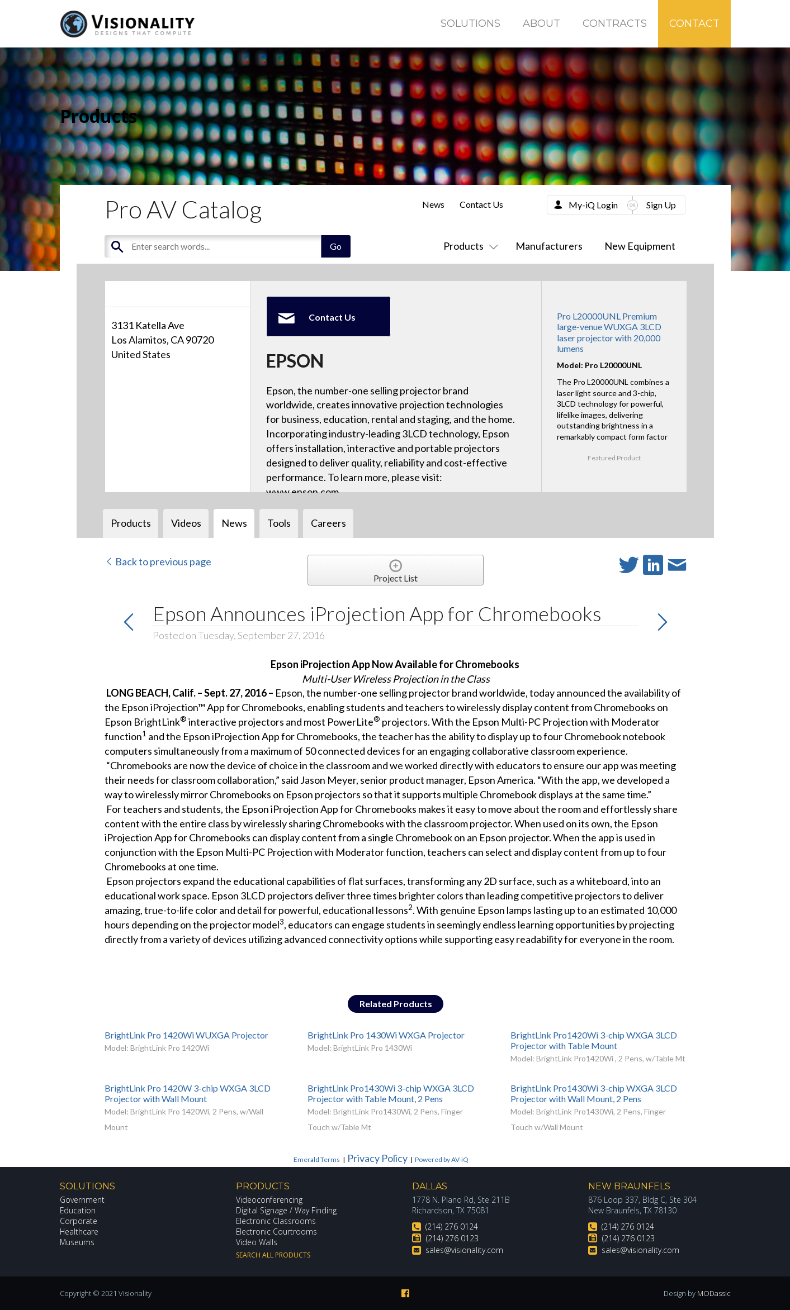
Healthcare (79, 1231)
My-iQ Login (593, 204)
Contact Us (481, 204)
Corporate (78, 1221)
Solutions (470, 23)
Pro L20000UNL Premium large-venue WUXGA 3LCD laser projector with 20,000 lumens (609, 332)
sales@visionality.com (464, 1250)
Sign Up (661, 204)
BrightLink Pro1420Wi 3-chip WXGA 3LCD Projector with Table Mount (593, 1040)
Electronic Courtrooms (277, 1231)
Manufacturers (549, 246)
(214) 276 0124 (451, 1226)
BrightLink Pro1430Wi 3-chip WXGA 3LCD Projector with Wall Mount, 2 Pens (593, 1093)
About (541, 23)
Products (468, 246)
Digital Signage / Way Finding (286, 1210)
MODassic (714, 1293)
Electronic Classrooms (276, 1221)
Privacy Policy (377, 1158)
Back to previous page (158, 561)
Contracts (615, 23)
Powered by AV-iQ (442, 1159)
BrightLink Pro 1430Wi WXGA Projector (386, 1035)
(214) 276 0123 (452, 1238)
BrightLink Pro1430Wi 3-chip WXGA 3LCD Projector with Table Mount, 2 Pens (391, 1093)
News (433, 204)
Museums (77, 1242)
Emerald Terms (317, 1159)
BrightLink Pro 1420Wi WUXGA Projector (186, 1035)
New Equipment (639, 246)
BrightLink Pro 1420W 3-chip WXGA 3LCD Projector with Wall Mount (188, 1093)
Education (78, 1210)
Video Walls (256, 1242)
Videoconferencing (269, 1199)
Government (82, 1199)
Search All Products (273, 1255)
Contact (694, 23)
